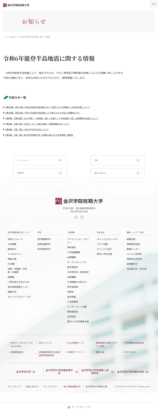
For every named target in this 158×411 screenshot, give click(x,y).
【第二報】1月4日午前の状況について (33, 129)
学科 (40, 240)
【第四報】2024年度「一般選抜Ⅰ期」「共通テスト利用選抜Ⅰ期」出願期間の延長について (64, 118)
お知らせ (16, 36)
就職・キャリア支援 (137, 242)
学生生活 (103, 240)
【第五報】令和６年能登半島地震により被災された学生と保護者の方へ (53, 112)
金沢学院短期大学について (18, 242)
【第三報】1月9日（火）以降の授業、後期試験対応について (46, 123)
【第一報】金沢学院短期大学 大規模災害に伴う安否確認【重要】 (49, 135)
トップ (6, 36)
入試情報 (73, 240)
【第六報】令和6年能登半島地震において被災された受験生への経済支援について (59, 107)
